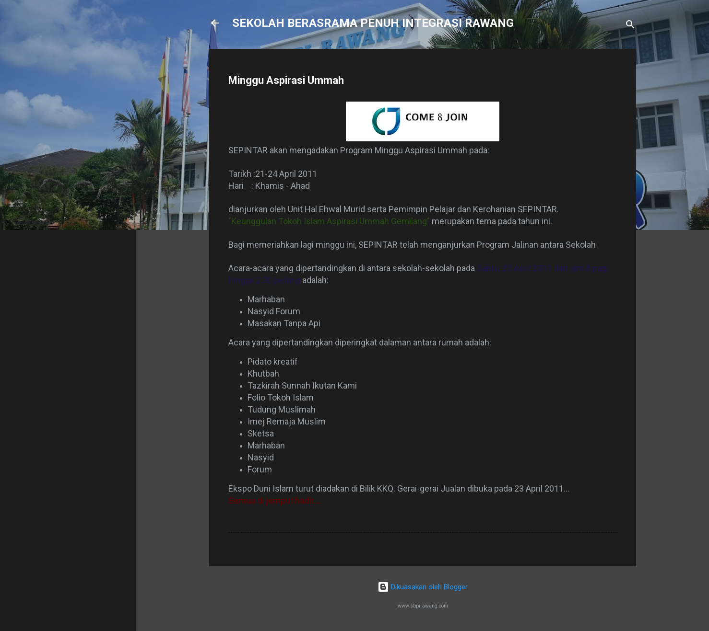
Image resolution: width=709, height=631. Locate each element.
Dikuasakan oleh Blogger (423, 587)
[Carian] (630, 26)
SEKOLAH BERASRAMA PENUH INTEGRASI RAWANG (373, 23)
